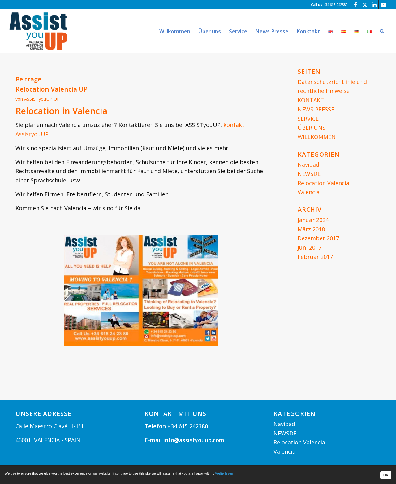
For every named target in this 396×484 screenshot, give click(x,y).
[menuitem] (174, 31)
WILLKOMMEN (317, 137)
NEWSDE (309, 173)
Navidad (308, 164)
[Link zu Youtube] (383, 4)
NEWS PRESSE (316, 109)
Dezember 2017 (318, 238)
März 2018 (311, 229)
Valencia (309, 192)
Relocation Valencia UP (51, 89)
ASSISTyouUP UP (42, 99)
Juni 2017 (309, 247)
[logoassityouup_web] (38, 31)
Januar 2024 (313, 220)
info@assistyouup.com (193, 440)
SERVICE (308, 118)
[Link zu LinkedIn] (373, 4)
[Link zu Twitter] (364, 4)
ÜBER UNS (311, 127)
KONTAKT (311, 100)
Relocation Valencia (323, 183)
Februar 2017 (315, 256)
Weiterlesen (224, 473)
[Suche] (382, 31)
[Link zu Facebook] (355, 4)
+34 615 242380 (187, 426)
